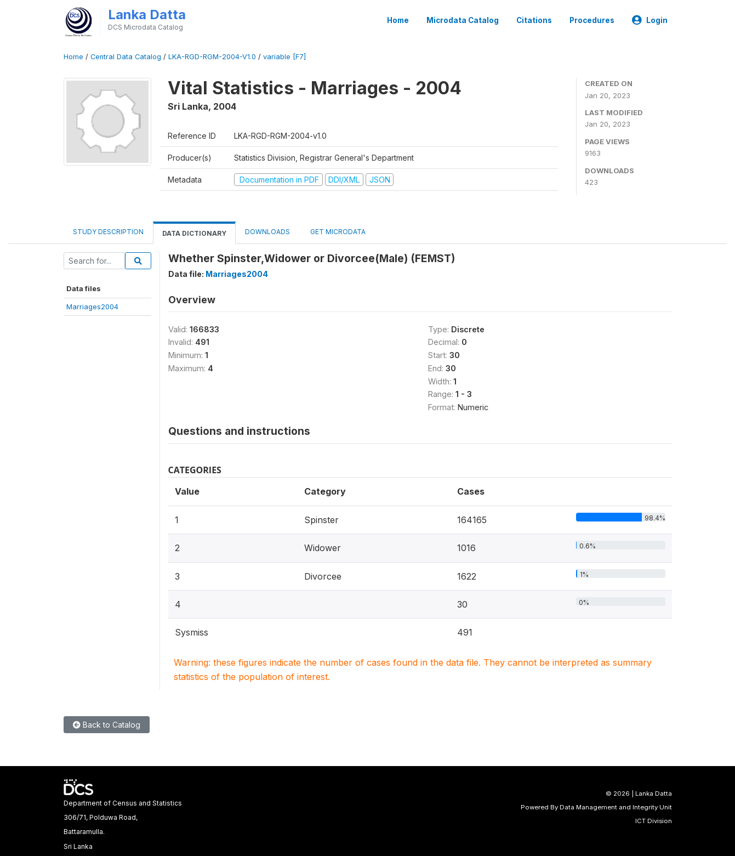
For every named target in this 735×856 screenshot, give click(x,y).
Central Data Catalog (125, 57)
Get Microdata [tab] (337, 232)
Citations (534, 20)
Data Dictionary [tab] (194, 233)
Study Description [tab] (108, 232)
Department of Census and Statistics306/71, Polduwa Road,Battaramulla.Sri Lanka (123, 825)
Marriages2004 (92, 306)
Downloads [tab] (267, 232)
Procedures (591, 20)
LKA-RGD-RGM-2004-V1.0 (212, 57)
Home (398, 20)
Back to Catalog (106, 724)
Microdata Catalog (462, 20)
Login (650, 20)
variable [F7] (284, 57)
